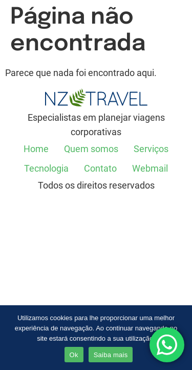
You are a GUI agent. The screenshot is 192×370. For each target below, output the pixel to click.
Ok (74, 355)
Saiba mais (111, 355)
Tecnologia (46, 168)
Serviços (151, 148)
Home (36, 148)
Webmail (150, 168)
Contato (100, 168)
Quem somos (91, 148)
